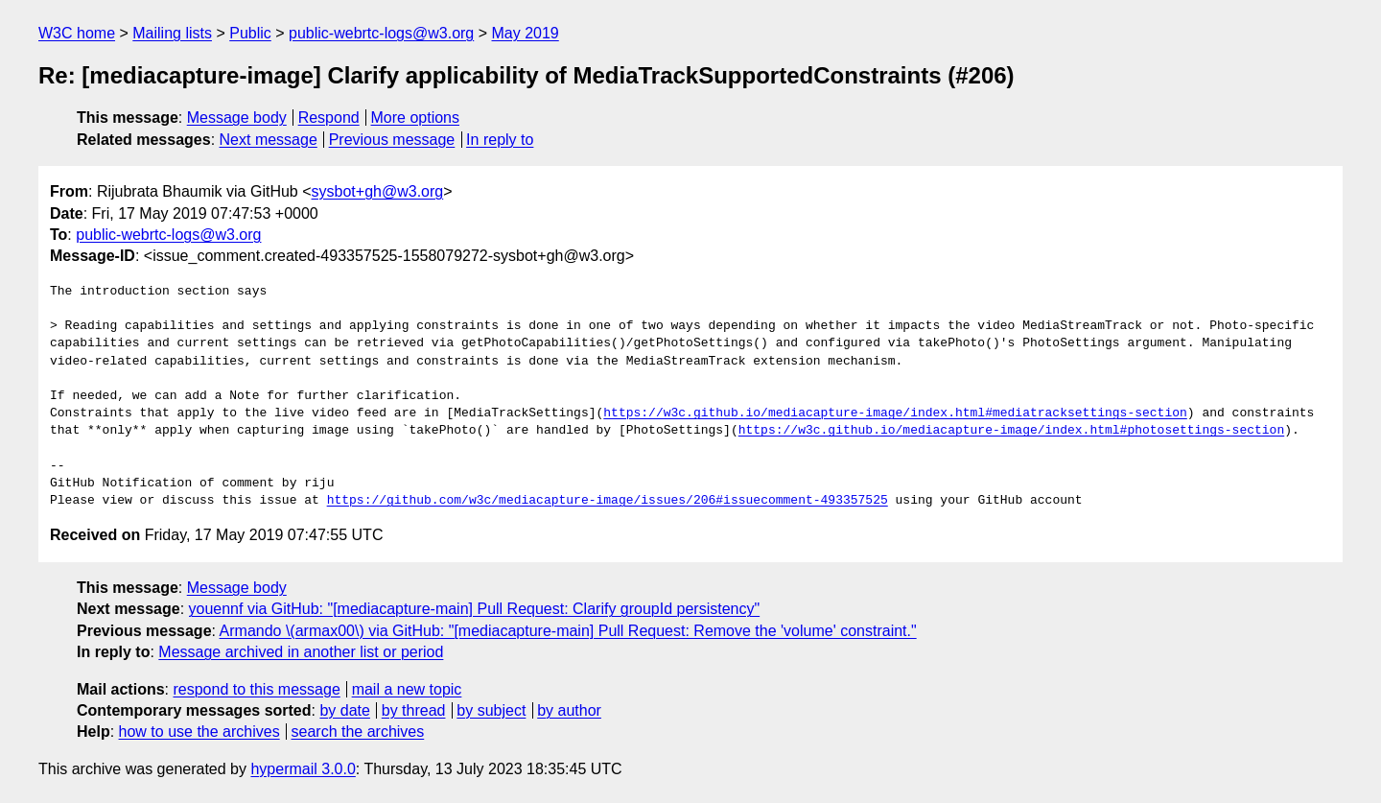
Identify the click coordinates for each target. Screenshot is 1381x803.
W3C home (76, 33)
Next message (268, 139)
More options (415, 117)
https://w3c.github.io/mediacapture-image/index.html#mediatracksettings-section (894, 413)
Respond (329, 117)
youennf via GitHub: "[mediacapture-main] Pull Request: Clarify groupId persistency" (475, 609)
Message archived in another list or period (300, 652)
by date (344, 710)
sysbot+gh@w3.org (378, 191)
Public (250, 33)
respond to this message (256, 689)
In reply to (499, 139)
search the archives (358, 731)
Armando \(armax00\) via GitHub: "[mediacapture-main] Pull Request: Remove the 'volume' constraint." (568, 631)
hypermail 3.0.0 (302, 769)
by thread (414, 710)
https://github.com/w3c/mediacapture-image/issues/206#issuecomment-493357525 (607, 500)
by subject (491, 710)
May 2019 (525, 33)
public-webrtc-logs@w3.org (381, 33)
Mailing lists (172, 33)
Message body (237, 117)
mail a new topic (407, 689)
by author (569, 710)
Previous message (392, 139)
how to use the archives (199, 731)
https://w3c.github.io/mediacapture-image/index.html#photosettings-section (1011, 430)
